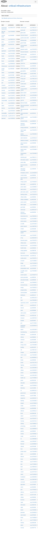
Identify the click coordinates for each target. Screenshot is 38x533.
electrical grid (23, 27)
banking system (24, 194)
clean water (23, 184)
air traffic (22, 223)
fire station (23, 56)
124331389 (33, 329)
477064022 (33, 489)
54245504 (11, 72)
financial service (24, 245)
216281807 (11, 80)
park (21, 489)
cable (22, 507)
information (23, 504)
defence (22, 492)
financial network (24, 35)
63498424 (33, 207)
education (23, 382)
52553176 (33, 305)
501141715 (11, 115)
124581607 (33, 441)
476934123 (33, 253)
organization (4, 87)
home (22, 459)
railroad (22, 446)
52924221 (33, 113)
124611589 (33, 375)
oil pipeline (23, 86)
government (23, 393)
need (3, 80)
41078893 (33, 393)
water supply (23, 204)
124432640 (33, 245)
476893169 (33, 466)
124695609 (33, 428)
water (22, 310)
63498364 (33, 360)
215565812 (11, 103)
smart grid (23, 81)
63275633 (33, 73)
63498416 (33, 248)
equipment (23, 398)
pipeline (22, 431)
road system (23, 235)
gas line (22, 100)
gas (21, 297)
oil (21, 390)
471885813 (33, 423)
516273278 (11, 100)
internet (3, 108)
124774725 (33, 492)
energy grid (23, 78)
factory (22, 428)
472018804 (33, 221)
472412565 (11, 53)
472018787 (33, 312)
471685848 (33, 517)
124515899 (33, 95)
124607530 (33, 45)
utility (22, 367)
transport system (24, 49)
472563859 (11, 31)
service (3, 63)
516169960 (33, 218)
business (3, 53)
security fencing (24, 284)
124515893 (33, 367)
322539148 (33, 137)
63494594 (33, 307)
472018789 (33, 88)
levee (22, 413)
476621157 (33, 27)
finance (22, 375)
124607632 (33, 226)
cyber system (23, 312)
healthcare (23, 334)
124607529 (33, 105)
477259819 (33, 520)
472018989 (33, 117)
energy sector (23, 344)
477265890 (33, 377)
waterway (23, 395)
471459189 (33, 474)
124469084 (33, 186)
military (22, 497)
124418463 (33, 400)
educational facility (24, 279)
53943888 (11, 61)
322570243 (33, 382)
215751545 (11, 110)
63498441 (33, 290)
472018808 (33, 270)
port (21, 323)
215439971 (11, 48)
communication (24, 292)
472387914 (11, 58)
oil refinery (23, 65)
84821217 (33, 295)
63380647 (33, 431)
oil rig (22, 237)
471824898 (33, 153)
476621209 (33, 109)
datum (22, 494)
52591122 (33, 255)
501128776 (11, 113)
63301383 (33, 522)
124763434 (33, 456)
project (3, 39)
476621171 (33, 157)
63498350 (33, 102)
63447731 (33, 527)
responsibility (4, 100)
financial (22, 443)
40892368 (33, 123)
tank (21, 464)
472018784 (33, 130)
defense (22, 410)
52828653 (33, 487)
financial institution (24, 51)
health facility (23, 248)
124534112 (33, 410)
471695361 (33, 433)
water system (23, 189)
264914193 (33, 297)
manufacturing (24, 332)
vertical (3, 95)
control (22, 471)
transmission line (24, 216)
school (22, 372)
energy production (24, 127)
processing (23, 426)
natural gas (23, 209)
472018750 (33, 240)
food (21, 448)
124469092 (33, 56)
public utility (23, 95)
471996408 (33, 372)
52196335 (33, 268)
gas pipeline (23, 71)
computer (23, 408)
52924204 (33, 164)
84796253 (33, 515)
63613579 (33, 347)
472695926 (11, 90)
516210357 (11, 66)
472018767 (33, 418)
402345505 (33, 292)
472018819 (33, 181)
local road (23, 253)
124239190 (33, 365)
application (4, 50)
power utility (23, 162)
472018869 (33, 149)
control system (24, 274)
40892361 (33, 277)
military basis (23, 242)
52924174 (33, 54)
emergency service (25, 172)
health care (23, 377)
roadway (22, 441)
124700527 (33, 352)
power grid (23, 30)
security (3, 90)
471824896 (33, 451)
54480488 (11, 68)
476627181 (33, 349)
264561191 (33, 390)
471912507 (33, 342)
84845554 (33, 212)
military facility (24, 197)
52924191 (33, 177)
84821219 (33, 146)
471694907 (33, 204)
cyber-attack (23, 515)
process (3, 77)
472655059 (11, 118)
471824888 (33, 344)
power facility (23, 42)
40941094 (33, 334)
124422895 (33, 482)
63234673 (33, 320)
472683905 (11, 92)
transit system (23, 221)
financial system (24, 240)
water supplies (24, 73)
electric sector (23, 354)
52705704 (33, 242)
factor (3, 61)
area (2, 48)
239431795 (11, 27)
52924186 (33, 83)
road (22, 300)
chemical (22, 339)
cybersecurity (4, 115)
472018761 (33, 258)
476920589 (33, 134)
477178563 (33, 323)
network (22, 479)
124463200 (33, 370)
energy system (24, 181)
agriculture (23, 484)
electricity (23, 315)
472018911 (33, 159)
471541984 (33, 502)
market (3, 75)
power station (23, 186)
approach (4, 118)
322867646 (33, 318)
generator (23, 512)
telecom (22, 456)
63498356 (33, 143)
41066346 (33, 168)
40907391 (33, 127)
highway (22, 365)
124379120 (33, 415)
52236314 (33, 405)
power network (24, 226)
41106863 (33, 426)
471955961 (33, 509)
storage (22, 352)
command (23, 482)
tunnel (22, 362)
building (22, 347)
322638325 (33, 512)
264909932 (33, 357)
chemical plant (24, 54)
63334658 (33, 339)
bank (22, 466)
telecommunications (25, 255)
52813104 (33, 380)
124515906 (33, 162)
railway (22, 370)
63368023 (33, 337)
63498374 (33, 121)
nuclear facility (24, 175)
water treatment (24, 137)
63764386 (33, 446)
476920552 (33, 216)
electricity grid (23, 157)
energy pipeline (24, 250)
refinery (22, 337)
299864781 (11, 98)
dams (22, 461)
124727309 (33, 302)
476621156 (33, 76)
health (22, 385)
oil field (22, 228)
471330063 (33, 260)
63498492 (33, 279)
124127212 (33, 421)
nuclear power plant (25, 37)
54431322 (11, 56)
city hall (22, 282)
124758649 (33, 403)
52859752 (33, 184)
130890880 (33, 438)
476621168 (33, 81)
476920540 (33, 100)
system (22, 418)
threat (22, 517)
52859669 (33, 310)
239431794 (11, 87)
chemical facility (24, 102)
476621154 (33, 30)
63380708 (33, 250)
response (4, 92)
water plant (23, 97)
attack (3, 105)
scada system (23, 258)
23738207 (33, 484)
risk (2, 103)
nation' (22, 415)
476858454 (33, 459)
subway (22, 423)
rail (21, 349)
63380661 (33, 86)
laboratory (23, 388)
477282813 (33, 469)
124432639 (33, 172)
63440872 (33, 499)
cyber (22, 454)
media (22, 405)
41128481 (33, 388)
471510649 (33, 263)
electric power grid (24, 68)
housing (22, 421)
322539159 (33, 325)
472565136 (11, 108)
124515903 (33, 265)
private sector (23, 451)
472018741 (33, 189)
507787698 (11, 50)
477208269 (33, 464)
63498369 (33, 42)
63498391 (33, 175)
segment (3, 98)
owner (22, 487)
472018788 (33, 49)
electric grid (23, 76)
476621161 (33, 68)
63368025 (33, 65)
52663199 (33, 413)
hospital (22, 320)
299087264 (11, 39)
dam (21, 357)
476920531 (33, 63)
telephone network (24, 140)
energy (22, 287)
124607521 (33, 35)
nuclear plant (23, 83)
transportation (23, 218)
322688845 (33, 443)
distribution (23, 295)
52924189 (33, 97)
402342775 (33, 332)
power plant (23, 32)
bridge (22, 263)
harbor (22, 509)
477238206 (33, 448)
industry (3, 58)
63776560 (33, 395)
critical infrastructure (20, 5)
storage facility (24, 290)
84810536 (33, 199)
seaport (22, 403)
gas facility (23, 207)
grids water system (25, 191)
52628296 (33, 228)
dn (21, 438)
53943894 (11, 35)
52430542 (33, 507)
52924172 (33, 32)
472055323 (33, 287)
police (22, 342)
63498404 (33, 197)
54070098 (11, 75)
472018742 (33, 231)
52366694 (33, 454)
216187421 (11, 82)
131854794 (11, 41)
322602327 (33, 398)
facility (22, 360)
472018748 (33, 194)
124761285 (33, 223)
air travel (22, 260)
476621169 (33, 78)
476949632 (33, 282)
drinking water (24, 40)
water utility (23, 265)
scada (22, 436)
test (2, 110)
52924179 (33, 37)
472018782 (33, 202)
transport (22, 318)
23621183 (33, 315)
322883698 (33, 476)
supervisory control (25, 302)
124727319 (33, 471)
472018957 (33, 235)
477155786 (33, 461)
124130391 (33, 284)
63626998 (33, 408)
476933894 (33, 300)
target (3, 56)
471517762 (33, 362)
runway (22, 433)
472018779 (33, 274)
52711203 (33, 494)
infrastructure (4, 66)
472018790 (33, 92)
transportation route (25, 268)
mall (21, 469)
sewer (22, 305)
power (22, 380)
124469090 (33, 59)
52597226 (33, 436)
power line (23, 63)
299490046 (11, 63)
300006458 (11, 77)
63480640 (33, 497)
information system (25, 159)
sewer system (23, 92)
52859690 (33, 40)
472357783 (11, 85)
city (21, 520)
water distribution (24, 146)
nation (3, 72)
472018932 (33, 191)
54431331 (11, 44)
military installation (24, 199)
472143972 (11, 95)
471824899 (33, 354)
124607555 (33, 140)
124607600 (33, 479)
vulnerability (4, 113)
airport (22, 329)
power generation (24, 277)
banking (22, 400)
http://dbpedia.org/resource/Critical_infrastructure (12, 18)
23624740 (33, 504)
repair (22, 502)
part (2, 82)
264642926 (33, 237)
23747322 (33, 51)
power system (23, 202)
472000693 (33, 385)
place (3, 41)
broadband (23, 476)
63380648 (33, 71)
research (3, 85)
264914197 (33, 209)
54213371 (11, 105)
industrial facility (24, 121)
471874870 (33, 525)
